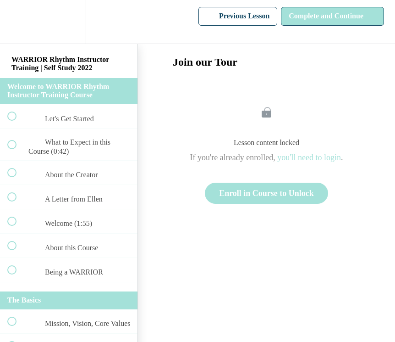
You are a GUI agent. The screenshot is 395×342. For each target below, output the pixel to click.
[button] (17, 22)
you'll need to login (309, 157)
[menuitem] (69, 22)
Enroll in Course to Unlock (266, 193)
